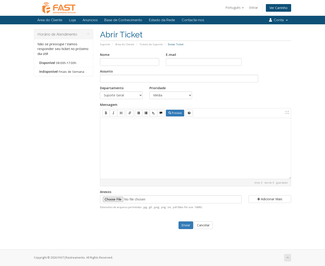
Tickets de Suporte (151, 44)
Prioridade (157, 88)
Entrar (253, 7)
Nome (104, 54)
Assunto (106, 71)
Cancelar (203, 225)
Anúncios (90, 20)
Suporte (105, 44)
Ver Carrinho (278, 8)
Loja (72, 20)
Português (234, 7)
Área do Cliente (49, 20)
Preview (175, 113)
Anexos (105, 192)
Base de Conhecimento (123, 20)
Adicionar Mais (269, 199)
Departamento (112, 88)
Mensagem (108, 104)
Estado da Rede (162, 20)
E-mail (171, 54)
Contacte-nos (193, 20)
